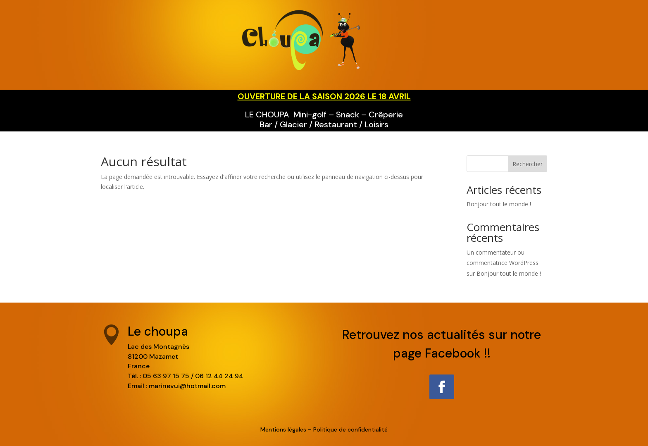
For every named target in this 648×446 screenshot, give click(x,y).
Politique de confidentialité (350, 429)
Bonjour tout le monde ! (499, 204)
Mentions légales (283, 429)
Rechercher (527, 164)
